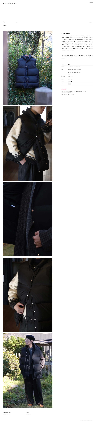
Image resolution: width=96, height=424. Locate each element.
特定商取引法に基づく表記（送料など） (67, 92)
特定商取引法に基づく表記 (7, 412)
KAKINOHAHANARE (10, 21)
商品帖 (4, 21)
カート (10, 25)
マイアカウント (29, 414)
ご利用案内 (5, 25)
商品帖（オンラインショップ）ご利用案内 (67, 94)
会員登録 (28, 412)
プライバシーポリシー (6, 414)
